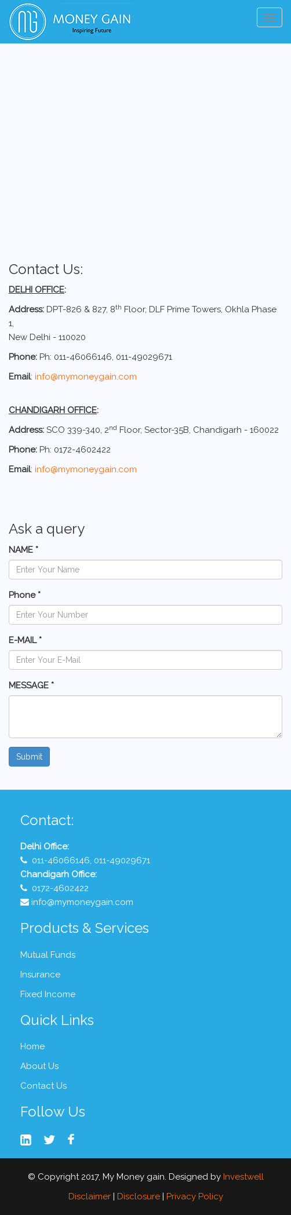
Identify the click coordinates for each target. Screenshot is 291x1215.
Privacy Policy (194, 1196)
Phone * (25, 595)
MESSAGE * (31, 685)
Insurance (40, 974)
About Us (39, 1066)
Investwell (243, 1177)
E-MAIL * (25, 640)
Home (32, 1046)
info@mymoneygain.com (86, 376)
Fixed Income (47, 994)
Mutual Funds (47, 955)
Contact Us (43, 1086)
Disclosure (138, 1196)
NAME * (23, 550)
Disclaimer (89, 1196)
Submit (29, 756)
